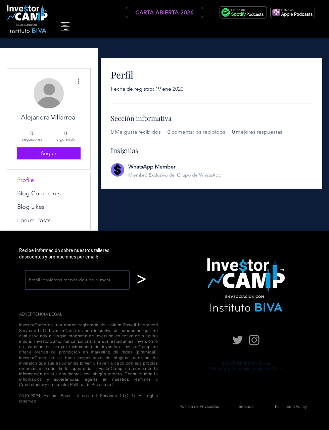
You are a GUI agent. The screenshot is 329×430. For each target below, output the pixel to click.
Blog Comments (39, 193)
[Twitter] (238, 340)
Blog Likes (31, 206)
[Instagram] (254, 340)
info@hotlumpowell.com (246, 363)
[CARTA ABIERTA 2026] (164, 12)
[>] (141, 279)
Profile (25, 180)
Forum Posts (34, 220)
